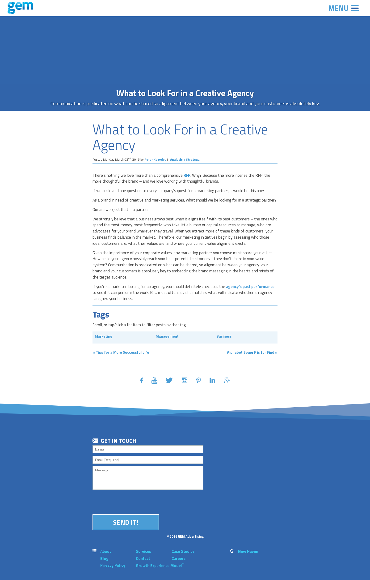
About (105, 551)
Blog (104, 558)
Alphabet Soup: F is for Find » (252, 352)
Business (224, 336)
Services (143, 551)
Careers (178, 558)
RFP (187, 175)
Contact (143, 558)
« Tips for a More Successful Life (120, 352)
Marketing (103, 336)
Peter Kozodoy (155, 159)
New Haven (248, 551)
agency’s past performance (250, 287)
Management (167, 336)
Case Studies (183, 551)
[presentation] (128, 501)
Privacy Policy (112, 565)
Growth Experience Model (160, 566)
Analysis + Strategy (184, 159)
